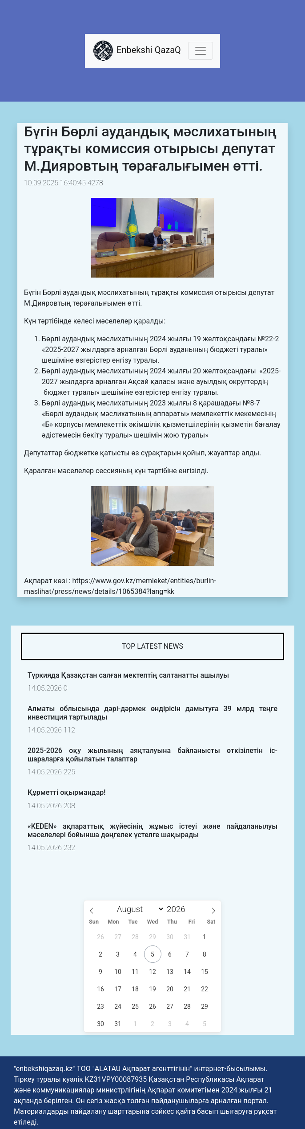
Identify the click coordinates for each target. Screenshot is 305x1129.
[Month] (138, 909)
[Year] (179, 909)
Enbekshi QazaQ (136, 51)
